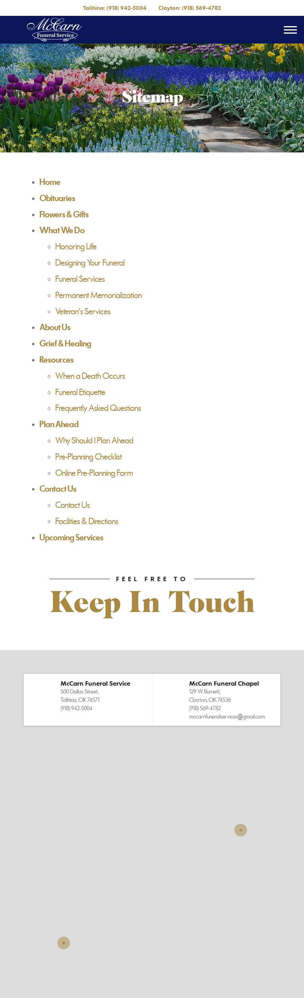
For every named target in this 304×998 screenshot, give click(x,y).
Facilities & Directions (86, 521)
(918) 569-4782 (201, 7)
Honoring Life (76, 246)
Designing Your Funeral (90, 263)
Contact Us (72, 505)
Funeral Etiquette (80, 392)
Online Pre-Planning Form (94, 473)
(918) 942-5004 (126, 7)
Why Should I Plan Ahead (94, 440)
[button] (88, 700)
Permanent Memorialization (98, 295)
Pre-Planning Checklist (88, 457)
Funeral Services (80, 279)
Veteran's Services (82, 311)
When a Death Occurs (90, 376)
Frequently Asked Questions (98, 408)
